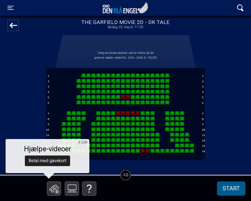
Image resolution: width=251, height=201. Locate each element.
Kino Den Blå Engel (125, 7)
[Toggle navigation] (10, 8)
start (231, 188)
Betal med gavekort (47, 160)
